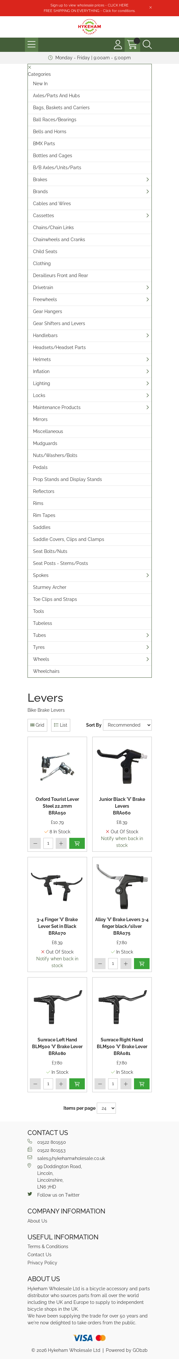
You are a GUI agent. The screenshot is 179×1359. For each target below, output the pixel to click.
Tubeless (42, 623)
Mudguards (45, 443)
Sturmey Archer (49, 587)
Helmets (42, 359)
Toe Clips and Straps (55, 599)
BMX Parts (44, 143)
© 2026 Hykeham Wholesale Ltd (65, 1350)
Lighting (41, 383)
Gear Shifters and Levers (59, 323)
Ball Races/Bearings (54, 119)
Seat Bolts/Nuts (50, 551)
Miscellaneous (48, 431)
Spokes (41, 575)
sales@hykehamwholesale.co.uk (66, 1158)
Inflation (41, 371)
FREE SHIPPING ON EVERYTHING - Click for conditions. (89, 10)
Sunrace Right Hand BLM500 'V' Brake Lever (122, 1047)
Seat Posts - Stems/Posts (60, 563)
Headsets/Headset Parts (59, 347)
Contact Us (39, 1254)
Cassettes (43, 215)
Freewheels (45, 299)
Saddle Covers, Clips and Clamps (68, 539)
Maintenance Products (57, 407)
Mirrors (40, 419)
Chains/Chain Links (53, 227)
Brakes (40, 179)
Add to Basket (77, 843)
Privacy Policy (42, 1262)
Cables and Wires (52, 203)
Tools (38, 611)
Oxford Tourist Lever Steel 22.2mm (57, 806)
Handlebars (45, 335)
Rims (38, 503)
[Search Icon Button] (147, 45)
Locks (39, 395)
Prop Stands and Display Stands (67, 479)
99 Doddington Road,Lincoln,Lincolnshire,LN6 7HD (55, 1176)
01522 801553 (46, 1150)
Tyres (39, 647)
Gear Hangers (47, 311)
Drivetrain (43, 287)
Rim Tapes (44, 515)
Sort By (94, 725)
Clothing (42, 263)
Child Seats (45, 251)
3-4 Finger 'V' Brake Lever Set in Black (57, 927)
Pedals (40, 467)
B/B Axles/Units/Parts (57, 167)
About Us (37, 1221)
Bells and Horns (49, 131)
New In (40, 83)
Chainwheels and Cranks (59, 239)
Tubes (39, 635)
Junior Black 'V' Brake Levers (122, 806)
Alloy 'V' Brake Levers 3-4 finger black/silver (122, 927)
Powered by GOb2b (127, 1350)
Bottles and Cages (52, 155)
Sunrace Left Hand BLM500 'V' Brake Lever (57, 1047)
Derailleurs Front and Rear (60, 275)
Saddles (41, 527)
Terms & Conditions (48, 1246)
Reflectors (43, 491)
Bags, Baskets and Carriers (61, 107)
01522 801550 (47, 1142)
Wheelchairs (46, 671)
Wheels (41, 659)
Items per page (79, 1108)
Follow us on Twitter (54, 1195)
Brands (40, 191)
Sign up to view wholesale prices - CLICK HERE (89, 5)
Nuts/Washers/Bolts (55, 455)
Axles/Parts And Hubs (56, 95)
